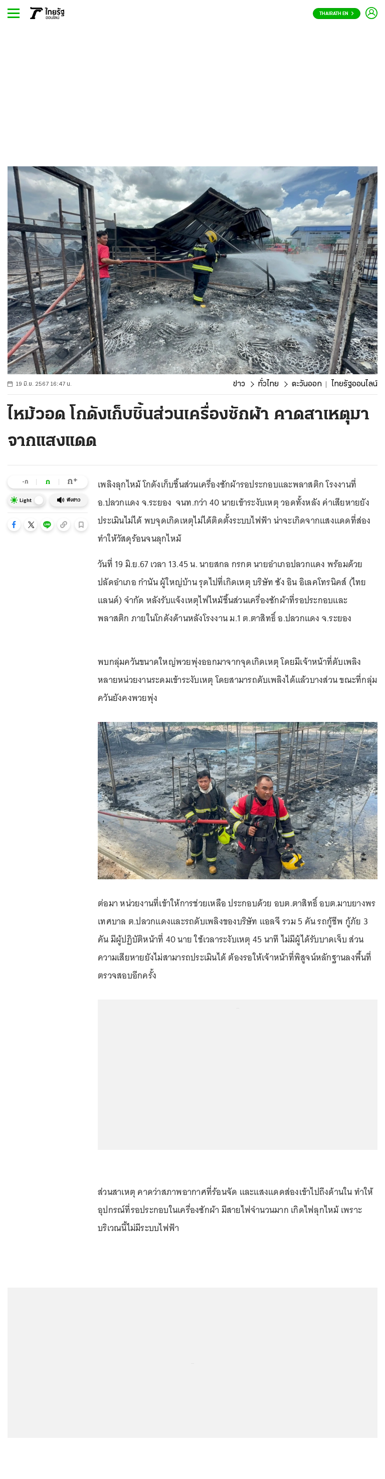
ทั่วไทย (268, 384)
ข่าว (239, 384)
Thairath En (336, 14)
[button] (14, 524)
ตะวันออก (307, 384)
